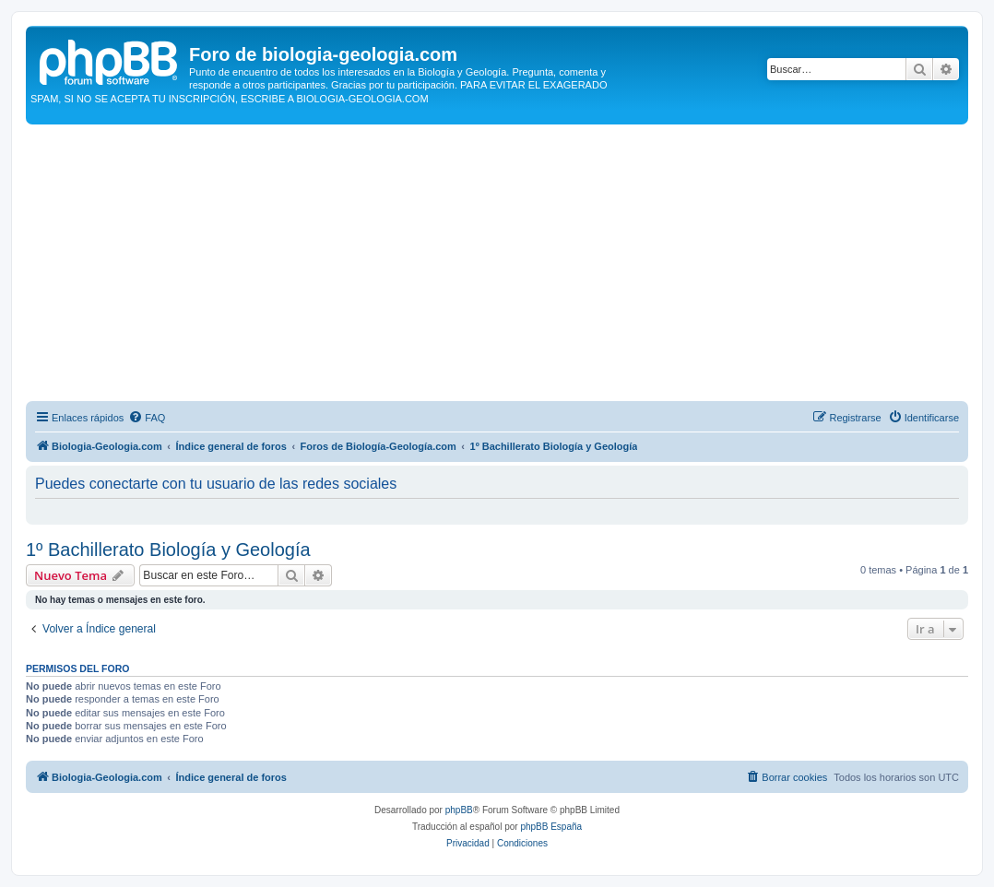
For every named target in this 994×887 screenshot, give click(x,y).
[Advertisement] (497, 263)
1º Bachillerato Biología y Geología (168, 549)
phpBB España (551, 827)
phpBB (459, 810)
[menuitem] (146, 418)
